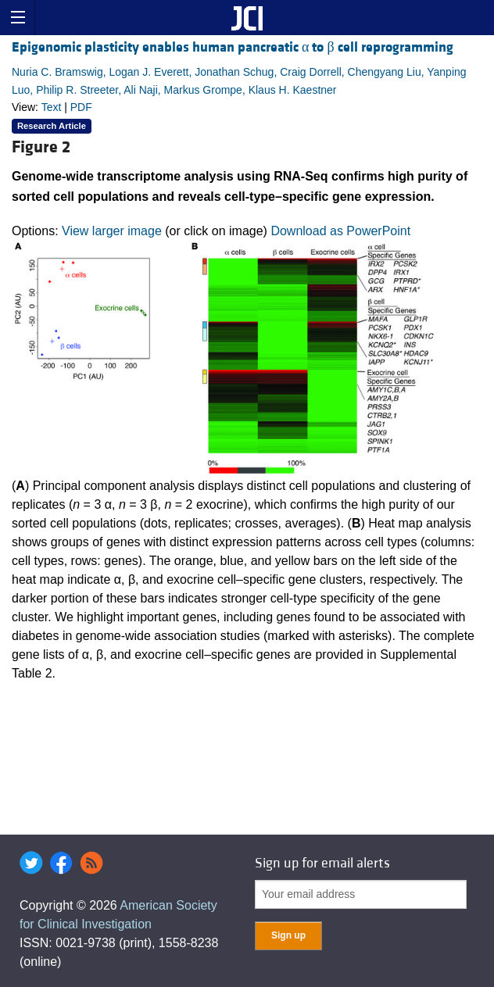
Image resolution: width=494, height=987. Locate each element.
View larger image (112, 231)
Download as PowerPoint (340, 231)
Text (51, 107)
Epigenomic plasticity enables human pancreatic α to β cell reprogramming (232, 47)
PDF (81, 107)
